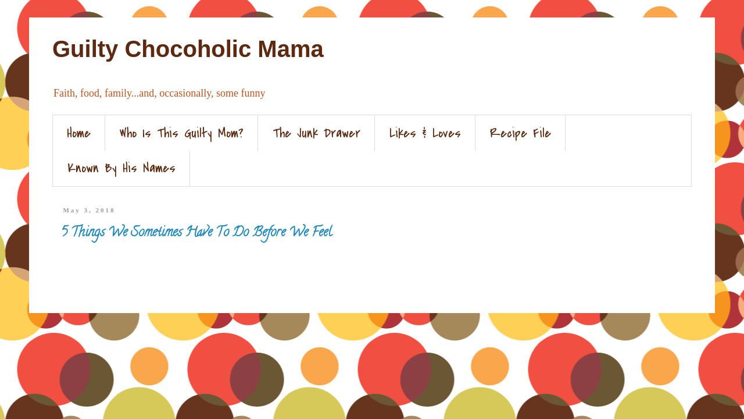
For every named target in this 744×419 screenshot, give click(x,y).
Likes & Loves (425, 133)
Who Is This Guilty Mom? (182, 133)
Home (79, 133)
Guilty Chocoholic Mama (188, 49)
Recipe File (520, 133)
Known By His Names (121, 168)
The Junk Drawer (316, 133)
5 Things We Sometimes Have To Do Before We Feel (196, 233)
